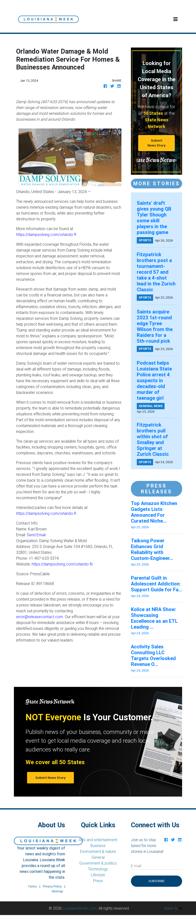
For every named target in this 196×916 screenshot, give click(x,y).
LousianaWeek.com (80, 908)
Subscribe (156, 881)
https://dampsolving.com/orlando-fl (46, 234)
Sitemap (57, 891)
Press (98, 880)
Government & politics (98, 863)
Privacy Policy (52, 886)
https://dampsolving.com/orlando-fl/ (62, 564)
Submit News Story (156, 142)
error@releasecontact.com (39, 616)
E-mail (136, 865)
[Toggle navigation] (175, 19)
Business (98, 845)
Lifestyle (98, 874)
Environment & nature (98, 851)
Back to (173, 908)
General (98, 857)
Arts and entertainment (98, 839)
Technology (98, 869)
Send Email (36, 534)
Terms (32, 886)
